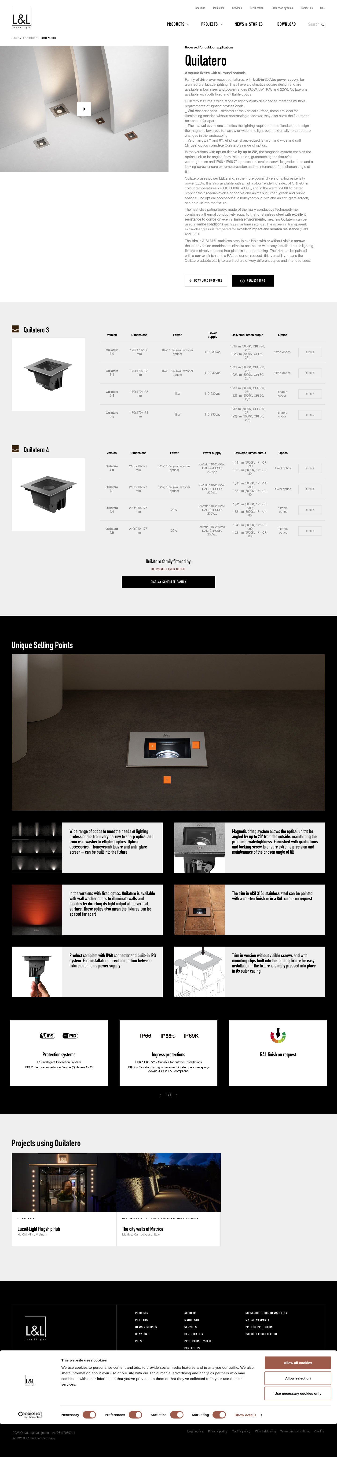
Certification (257, 8)
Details (310, 352)
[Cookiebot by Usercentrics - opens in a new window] (30, 1447)
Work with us (193, 1355)
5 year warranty (257, 1320)
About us (200, 8)
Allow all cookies (298, 1396)
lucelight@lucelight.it (86, 1371)
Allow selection (298, 1411)
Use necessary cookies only (298, 1426)
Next (176, 1095)
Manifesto (218, 8)
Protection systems (282, 8)
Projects (209, 24)
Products (175, 24)
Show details (245, 1448)
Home (15, 38)
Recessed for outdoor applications (209, 47)
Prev (160, 1095)
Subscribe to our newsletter (266, 1313)
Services (237, 8)
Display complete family (168, 581)
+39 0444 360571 (84, 1366)
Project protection (259, 1327)
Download (286, 24)
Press (139, 1341)
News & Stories (249, 24)
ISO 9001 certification (261, 1334)
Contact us (307, 8)
